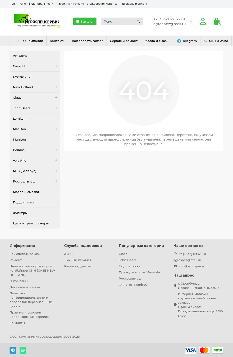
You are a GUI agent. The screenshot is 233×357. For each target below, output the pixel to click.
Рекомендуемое (77, 266)
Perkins (36, 150)
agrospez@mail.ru (169, 24)
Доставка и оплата (134, 3)
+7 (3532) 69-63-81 (169, 19)
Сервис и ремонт (131, 41)
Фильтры (20, 213)
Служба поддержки (83, 246)
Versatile (36, 160)
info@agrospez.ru (191, 266)
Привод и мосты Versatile (139, 272)
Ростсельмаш (36, 181)
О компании (36, 41)
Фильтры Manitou (133, 284)
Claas (36, 98)
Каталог (85, 21)
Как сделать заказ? (93, 41)
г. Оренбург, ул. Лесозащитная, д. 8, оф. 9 (198, 286)
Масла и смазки (167, 41)
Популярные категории (141, 246)
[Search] (122, 21)
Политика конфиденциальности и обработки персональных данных (31, 299)
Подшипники (24, 202)
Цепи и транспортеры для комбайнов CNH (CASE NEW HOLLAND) (32, 270)
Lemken (19, 118)
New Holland (36, 87)
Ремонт (16, 260)
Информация (22, 246)
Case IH (36, 66)
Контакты (62, 41)
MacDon (36, 129)
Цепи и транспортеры (31, 223)
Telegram (198, 41)
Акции (69, 254)
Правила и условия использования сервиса (87, 3)
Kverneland (21, 76)
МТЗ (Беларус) (36, 171)
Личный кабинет (77, 260)
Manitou (19, 139)
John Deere (36, 108)
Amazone (20, 55)
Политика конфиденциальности (31, 3)
